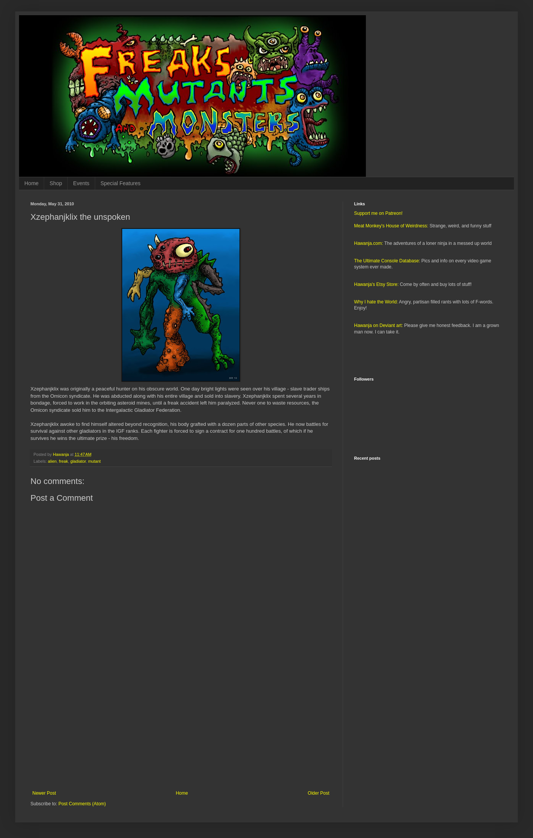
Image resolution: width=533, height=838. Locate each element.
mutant (94, 461)
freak (63, 461)
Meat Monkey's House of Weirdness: (391, 226)
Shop (55, 183)
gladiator (78, 461)
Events (81, 183)
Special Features (120, 183)
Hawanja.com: (368, 243)
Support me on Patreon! (378, 213)
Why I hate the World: (376, 302)
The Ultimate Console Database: (387, 260)
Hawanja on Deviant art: (378, 325)
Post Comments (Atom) (82, 803)
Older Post (318, 793)
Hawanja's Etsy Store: (376, 284)
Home (31, 183)
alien (52, 461)
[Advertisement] (180, 728)
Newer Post (44, 793)
